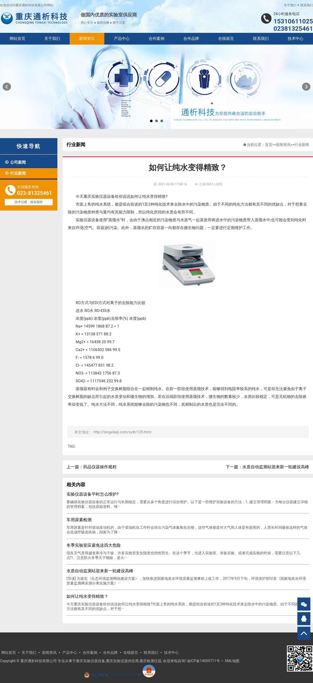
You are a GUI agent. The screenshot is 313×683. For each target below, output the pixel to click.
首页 (268, 145)
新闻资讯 (87, 38)
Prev (7, 87)
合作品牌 (191, 38)
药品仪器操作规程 (100, 466)
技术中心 (295, 38)
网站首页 (17, 38)
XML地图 (232, 661)
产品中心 (122, 38)
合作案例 (156, 38)
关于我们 (290, 5)
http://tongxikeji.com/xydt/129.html (122, 432)
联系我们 (306, 5)
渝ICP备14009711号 (203, 661)
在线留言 (226, 38)
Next (306, 87)
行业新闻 (15, 173)
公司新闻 (15, 162)
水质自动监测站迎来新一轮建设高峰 (275, 466)
